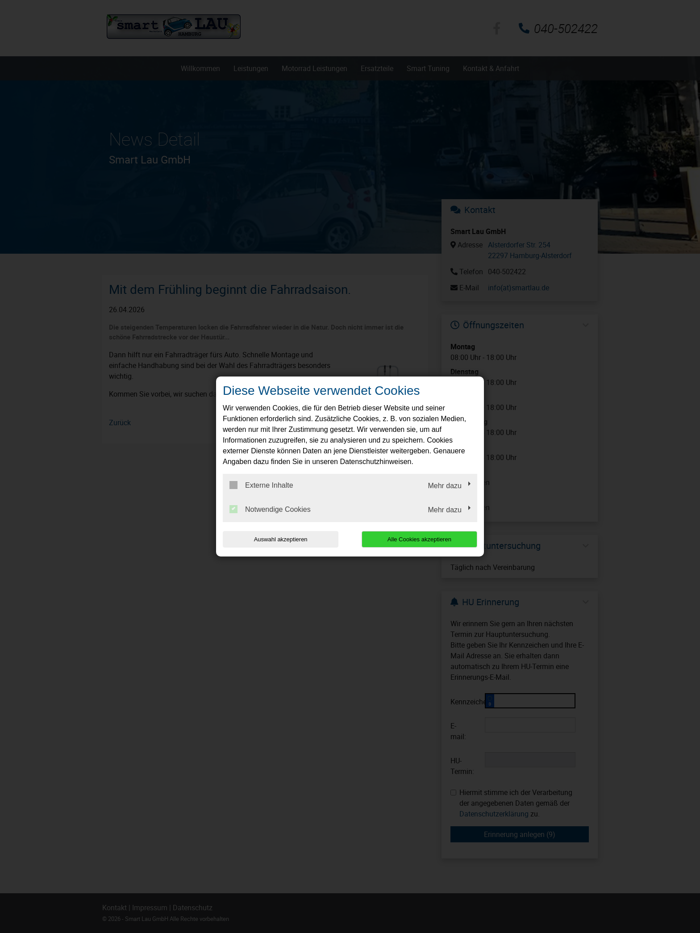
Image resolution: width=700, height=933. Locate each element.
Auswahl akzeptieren (280, 539)
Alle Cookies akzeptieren (420, 539)
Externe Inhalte (261, 485)
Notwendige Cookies (270, 509)
